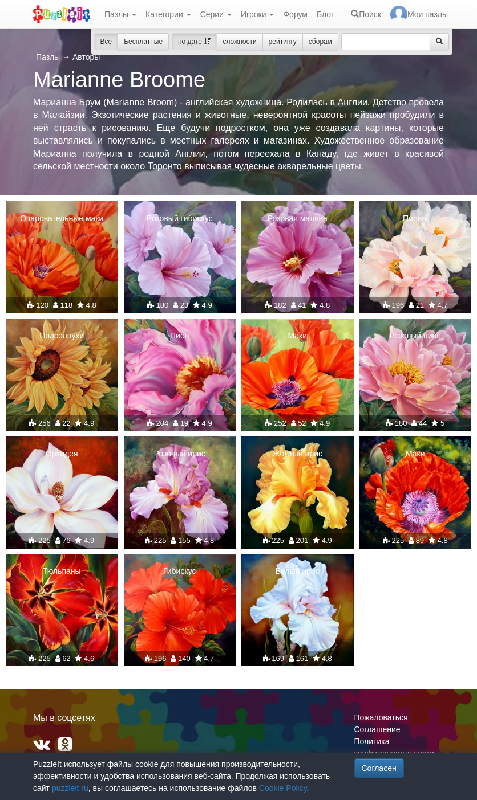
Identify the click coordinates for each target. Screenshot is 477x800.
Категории (168, 14)
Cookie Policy (283, 788)
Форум (295, 14)
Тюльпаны (62, 570)
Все (106, 42)
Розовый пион (415, 335)
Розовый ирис (179, 453)
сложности (239, 42)
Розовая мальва (298, 218)
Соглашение (377, 729)
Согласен (379, 768)
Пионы (415, 218)
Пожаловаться (381, 717)
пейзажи (368, 115)
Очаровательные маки (61, 218)
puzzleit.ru (70, 788)
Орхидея (62, 453)
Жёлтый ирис (298, 453)
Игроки (257, 14)
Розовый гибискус (180, 218)
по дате (194, 42)
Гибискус (179, 570)
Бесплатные (143, 42)
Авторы (86, 57)
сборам (320, 42)
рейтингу (283, 42)
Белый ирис (298, 570)
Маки (297, 335)
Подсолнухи (61, 335)
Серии (216, 14)
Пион (179, 335)
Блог (325, 14)
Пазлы (120, 14)
